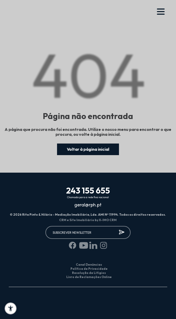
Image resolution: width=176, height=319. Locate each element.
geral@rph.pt (87, 205)
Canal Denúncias (89, 264)
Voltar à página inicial (88, 149)
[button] (10, 308)
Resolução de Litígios (89, 273)
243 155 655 (88, 190)
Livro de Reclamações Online (89, 277)
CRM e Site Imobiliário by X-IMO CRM (88, 220)
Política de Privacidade (89, 269)
